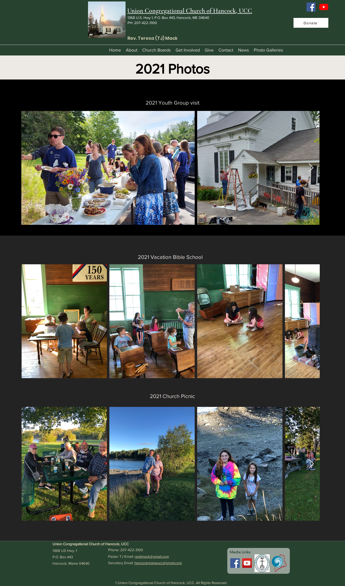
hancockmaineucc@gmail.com (158, 563)
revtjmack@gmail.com (152, 556)
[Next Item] (311, 168)
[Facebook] (311, 7)
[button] (131, 50)
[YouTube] (323, 7)
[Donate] (311, 23)
